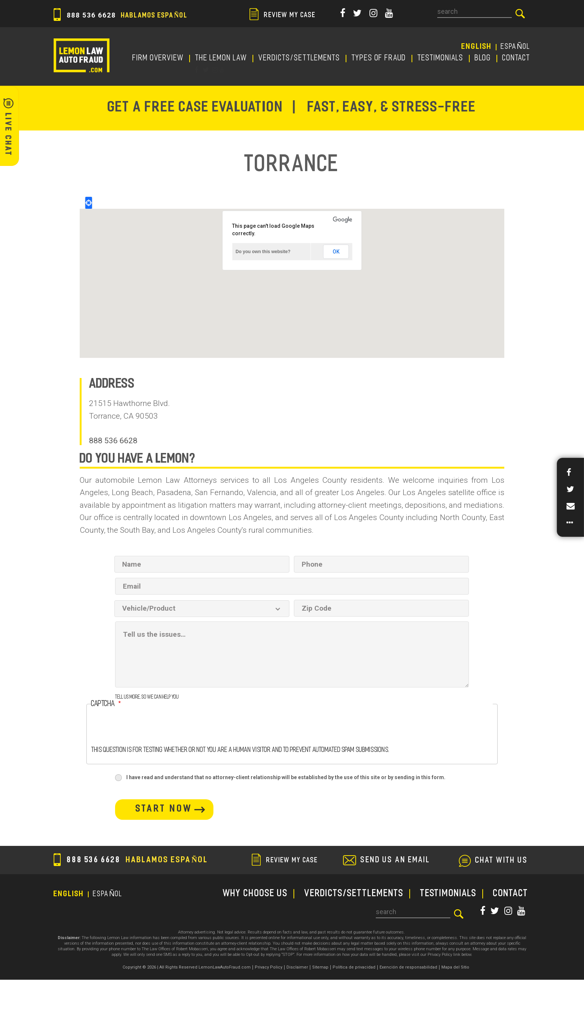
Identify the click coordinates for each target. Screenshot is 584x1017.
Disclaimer (297, 967)
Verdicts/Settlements (299, 58)
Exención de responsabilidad (408, 967)
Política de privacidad (354, 967)
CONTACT (516, 58)
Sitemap (320, 967)
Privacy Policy (268, 967)
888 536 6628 (121, 15)
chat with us (501, 861)
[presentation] (147, 732)
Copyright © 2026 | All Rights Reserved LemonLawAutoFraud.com (187, 967)
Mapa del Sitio (455, 967)
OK (336, 252)
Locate (88, 203)
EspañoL (516, 47)
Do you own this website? (263, 251)
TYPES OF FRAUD (379, 58)
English (476, 47)
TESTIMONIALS (441, 58)
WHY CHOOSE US (255, 893)
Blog (483, 58)
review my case (283, 15)
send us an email (395, 860)
